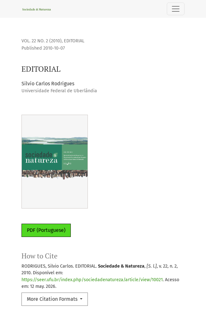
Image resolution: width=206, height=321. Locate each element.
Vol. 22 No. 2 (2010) (41, 41)
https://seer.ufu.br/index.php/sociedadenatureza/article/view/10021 (92, 279)
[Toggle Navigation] (176, 9)
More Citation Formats (53, 299)
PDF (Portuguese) (46, 230)
